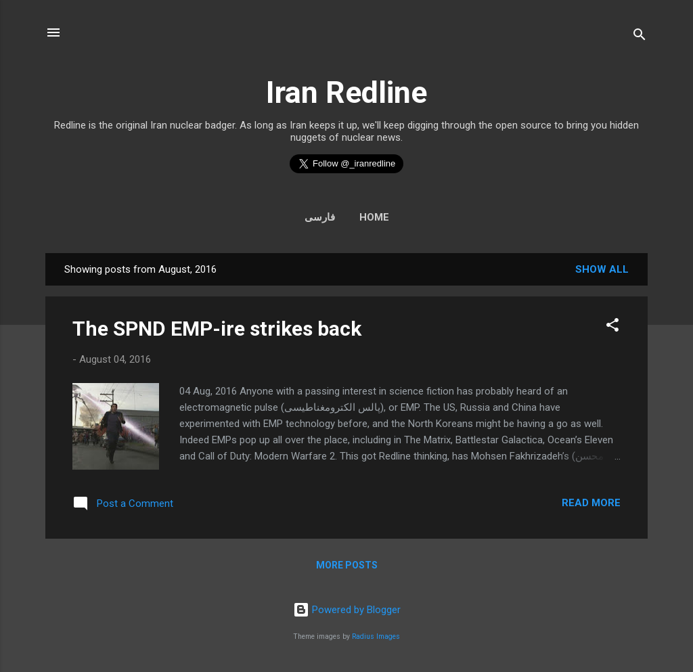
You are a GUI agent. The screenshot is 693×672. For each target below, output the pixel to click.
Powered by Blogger (347, 610)
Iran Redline (346, 92)
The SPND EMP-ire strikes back (216, 328)
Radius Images (376, 636)
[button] (612, 327)
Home (374, 217)
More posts (347, 565)
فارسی (320, 217)
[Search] (639, 37)
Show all (602, 269)
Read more (591, 503)
